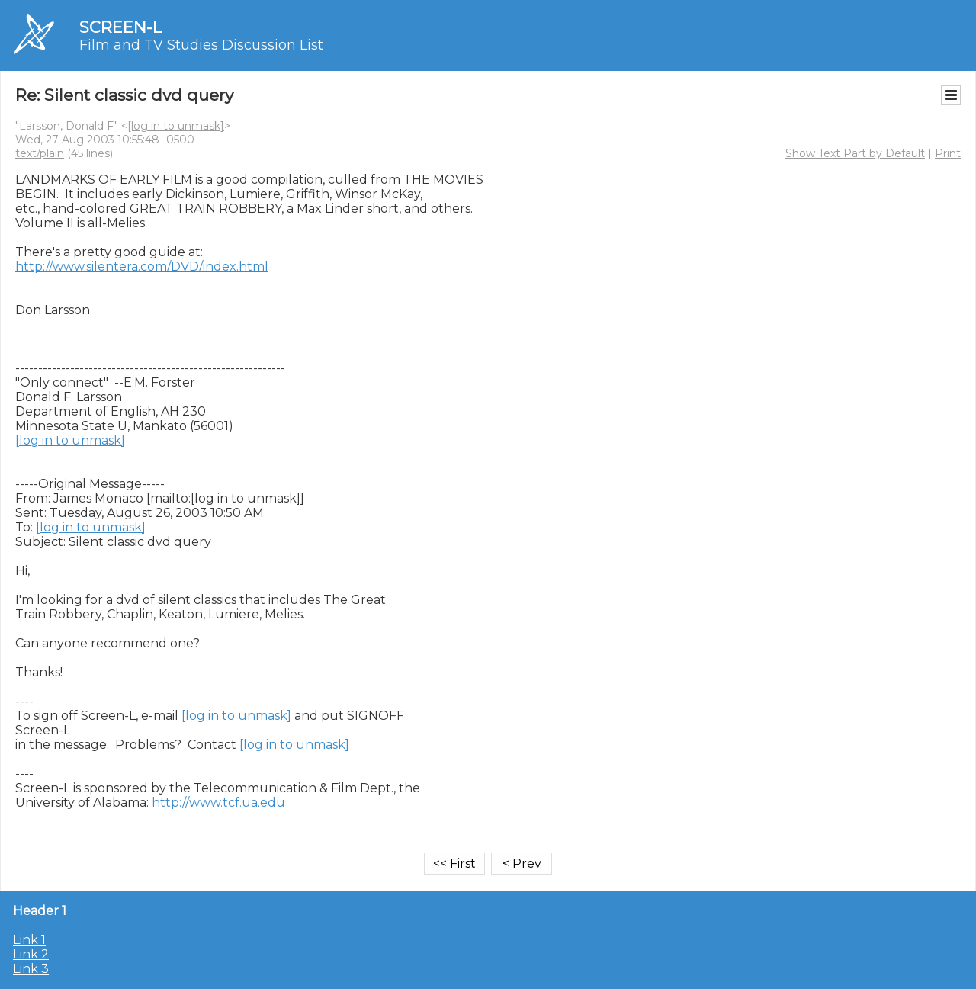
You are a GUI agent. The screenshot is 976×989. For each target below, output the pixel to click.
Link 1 (29, 940)
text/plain (39, 153)
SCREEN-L (120, 27)
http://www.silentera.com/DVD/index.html (141, 266)
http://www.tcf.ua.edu (218, 802)
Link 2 (31, 954)
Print (948, 153)
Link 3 (31, 969)
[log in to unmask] (175, 126)
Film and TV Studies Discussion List (201, 45)
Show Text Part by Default (855, 153)
